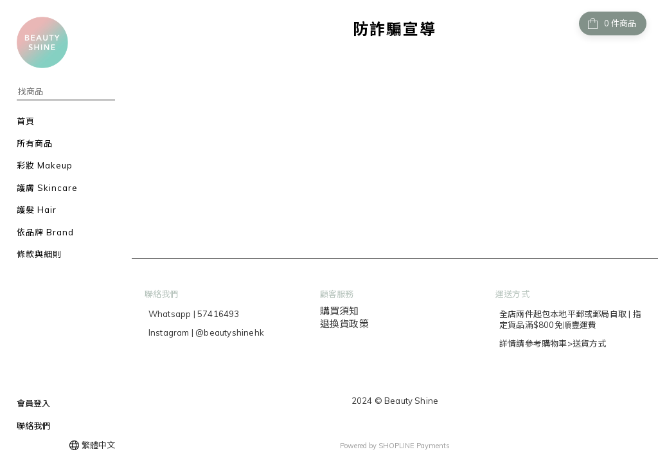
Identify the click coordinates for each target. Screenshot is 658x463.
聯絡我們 (33, 426)
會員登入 (33, 403)
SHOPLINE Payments (414, 445)
